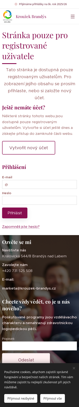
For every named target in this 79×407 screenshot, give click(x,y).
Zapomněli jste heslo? (21, 226)
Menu (73, 16)
